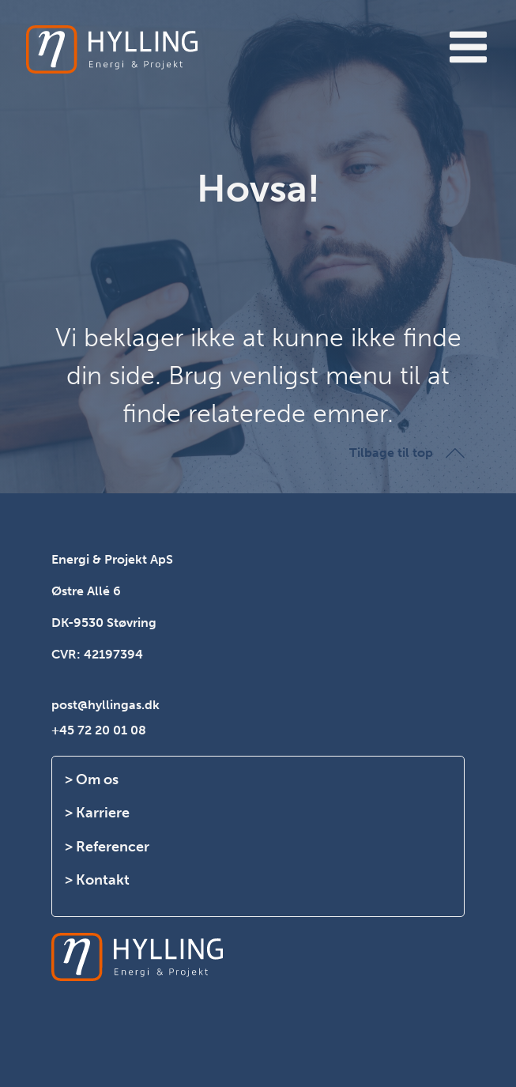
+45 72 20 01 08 (98, 730)
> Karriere (97, 812)
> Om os (92, 779)
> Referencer (107, 846)
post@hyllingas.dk (105, 704)
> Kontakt (97, 880)
